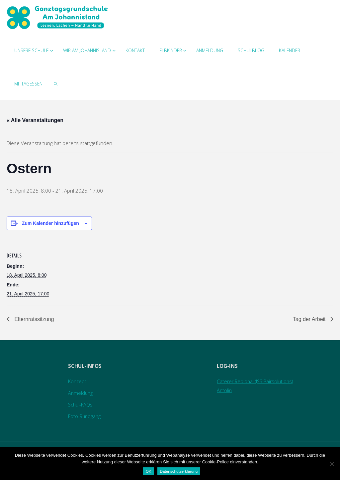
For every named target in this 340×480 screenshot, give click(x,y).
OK (148, 471)
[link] (56, 83)
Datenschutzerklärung (179, 471)
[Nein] (331, 463)
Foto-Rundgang (85, 416)
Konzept (77, 381)
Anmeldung (81, 393)
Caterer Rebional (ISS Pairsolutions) (254, 381)
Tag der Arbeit (310, 319)
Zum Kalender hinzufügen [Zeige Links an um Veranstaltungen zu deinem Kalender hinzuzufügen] (50, 223)
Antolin (222, 390)
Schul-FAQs (81, 404)
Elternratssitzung (33, 319)
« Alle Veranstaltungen (35, 120)
